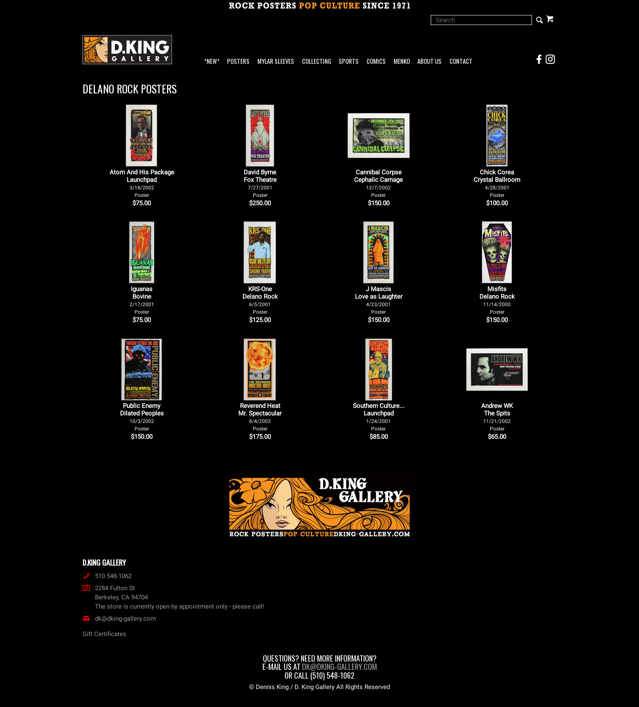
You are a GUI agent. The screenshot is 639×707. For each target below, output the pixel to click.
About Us (429, 61)
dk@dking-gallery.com (119, 618)
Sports (349, 61)
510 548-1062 (107, 576)
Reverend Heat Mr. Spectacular (260, 417)
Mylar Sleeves (275, 61)
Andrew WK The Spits (497, 417)
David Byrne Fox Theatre (260, 183)
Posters (238, 61)
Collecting (316, 61)
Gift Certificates (104, 634)
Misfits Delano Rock (497, 300)
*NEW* (212, 61)
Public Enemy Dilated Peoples (142, 417)
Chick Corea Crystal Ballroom (497, 183)
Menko (402, 61)
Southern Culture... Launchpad (378, 417)
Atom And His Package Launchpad (142, 183)
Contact (460, 61)
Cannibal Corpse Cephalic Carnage (378, 183)
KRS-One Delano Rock (260, 300)
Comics (376, 61)
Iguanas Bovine (142, 300)
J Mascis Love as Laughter (378, 300)
